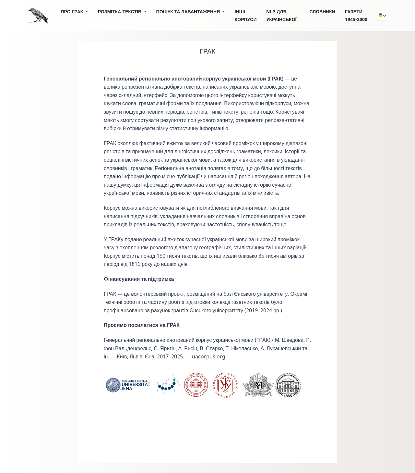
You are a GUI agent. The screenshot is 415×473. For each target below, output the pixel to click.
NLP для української (281, 15)
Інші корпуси (246, 15)
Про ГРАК (73, 11)
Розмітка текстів (120, 11)
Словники (322, 11)
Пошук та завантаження (188, 11)
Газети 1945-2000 (356, 15)
